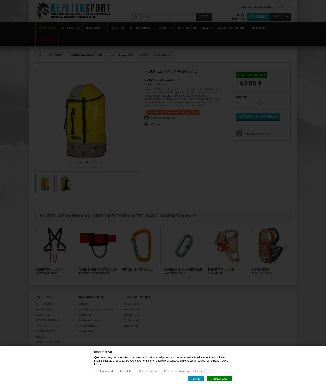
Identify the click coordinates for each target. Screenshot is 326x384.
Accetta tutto (219, 378)
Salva (196, 378)
